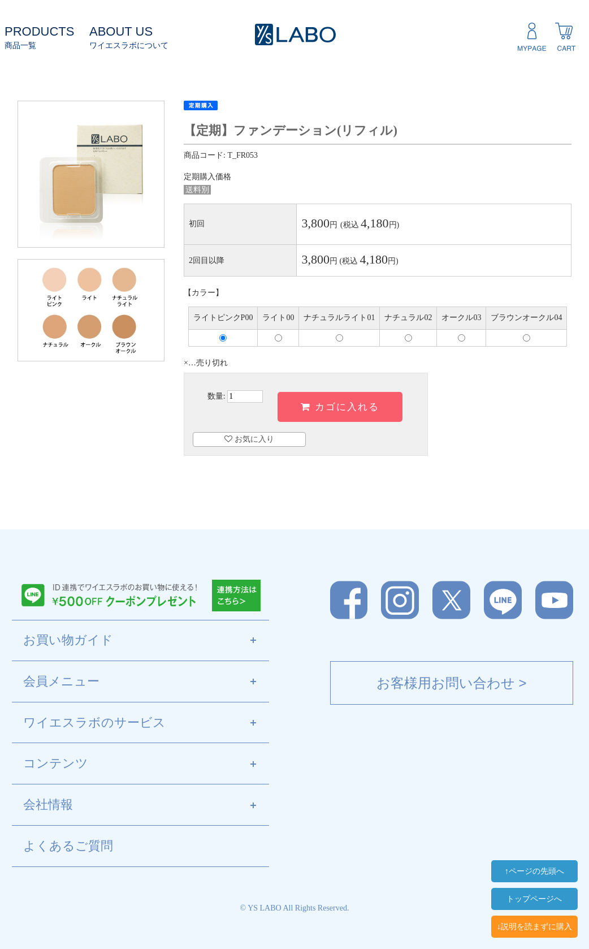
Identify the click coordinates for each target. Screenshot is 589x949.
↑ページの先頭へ (534, 870)
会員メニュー (146, 682)
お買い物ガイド (146, 641)
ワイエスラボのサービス (146, 723)
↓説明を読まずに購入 (534, 926)
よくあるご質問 (68, 846)
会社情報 (146, 805)
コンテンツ (146, 764)
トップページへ (534, 898)
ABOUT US (121, 31)
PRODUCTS (39, 31)
